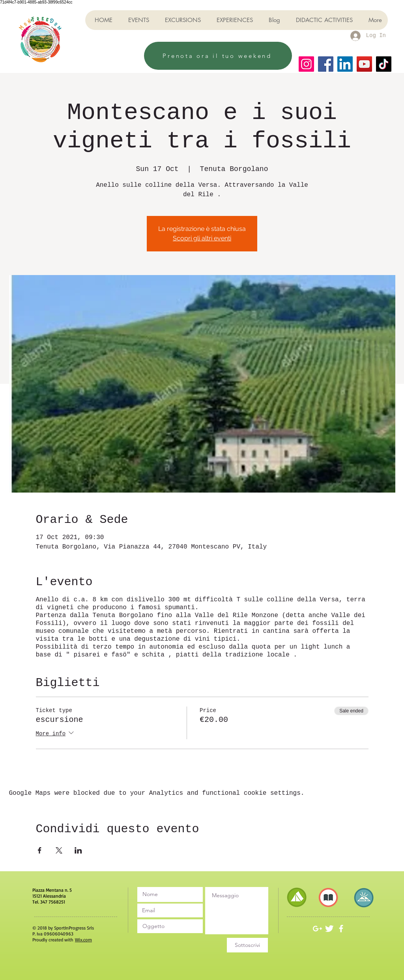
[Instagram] (306, 64)
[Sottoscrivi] (247, 945)
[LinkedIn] (345, 64)
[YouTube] (364, 64)
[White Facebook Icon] (341, 929)
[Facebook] (325, 64)
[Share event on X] (59, 850)
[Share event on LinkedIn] (78, 850)
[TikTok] (383, 64)
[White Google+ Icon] (317, 929)
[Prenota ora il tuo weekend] (218, 56)
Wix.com (83, 940)
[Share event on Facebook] (39, 850)
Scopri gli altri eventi (202, 238)
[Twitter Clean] (329, 929)
